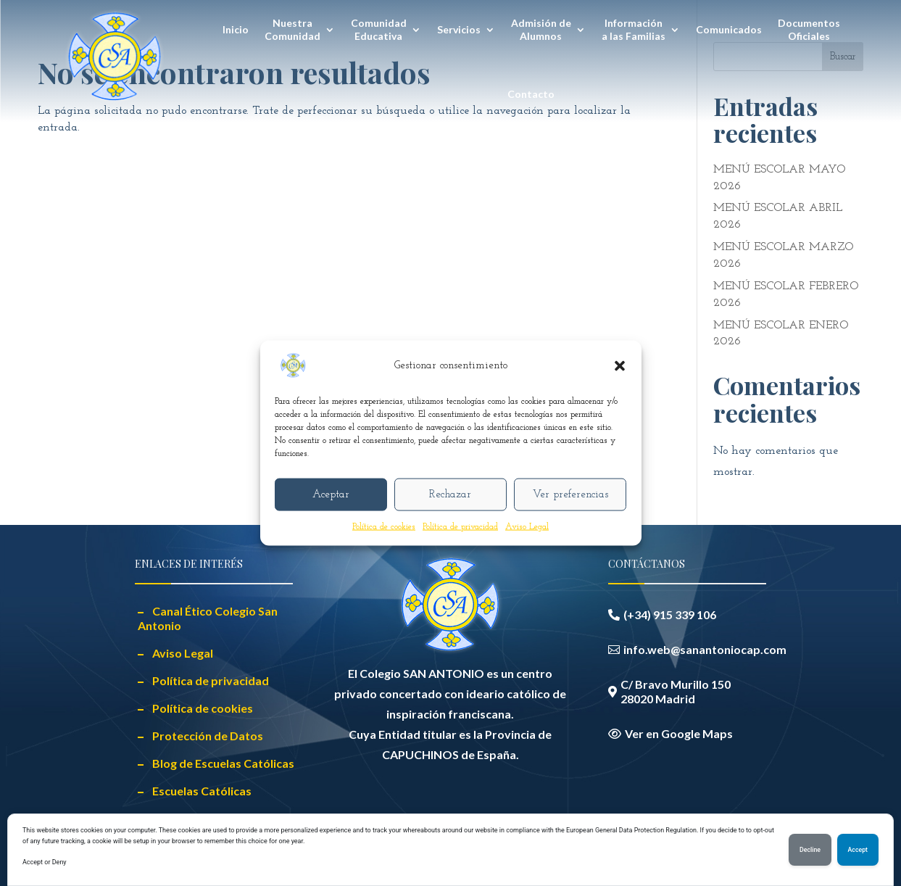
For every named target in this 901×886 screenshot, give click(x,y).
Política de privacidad (460, 527)
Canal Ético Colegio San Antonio (208, 618)
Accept (858, 849)
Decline (810, 849)
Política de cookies (383, 527)
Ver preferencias (570, 494)
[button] (620, 366)
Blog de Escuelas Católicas (223, 763)
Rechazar (450, 494)
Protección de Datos (207, 735)
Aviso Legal (527, 527)
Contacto (531, 94)
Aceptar (330, 494)
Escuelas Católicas (202, 791)
